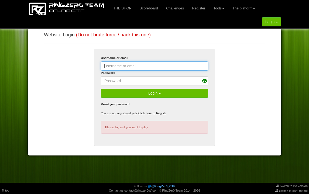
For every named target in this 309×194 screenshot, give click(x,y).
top (5, 190)
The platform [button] (243, 8)
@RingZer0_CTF (163, 186)
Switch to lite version (292, 186)
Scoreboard (149, 8)
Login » (271, 22)
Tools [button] (218, 8)
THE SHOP (122, 8)
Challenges (175, 8)
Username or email (114, 58)
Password (108, 72)
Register (198, 8)
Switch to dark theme (291, 190)
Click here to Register (152, 113)
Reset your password (115, 104)
